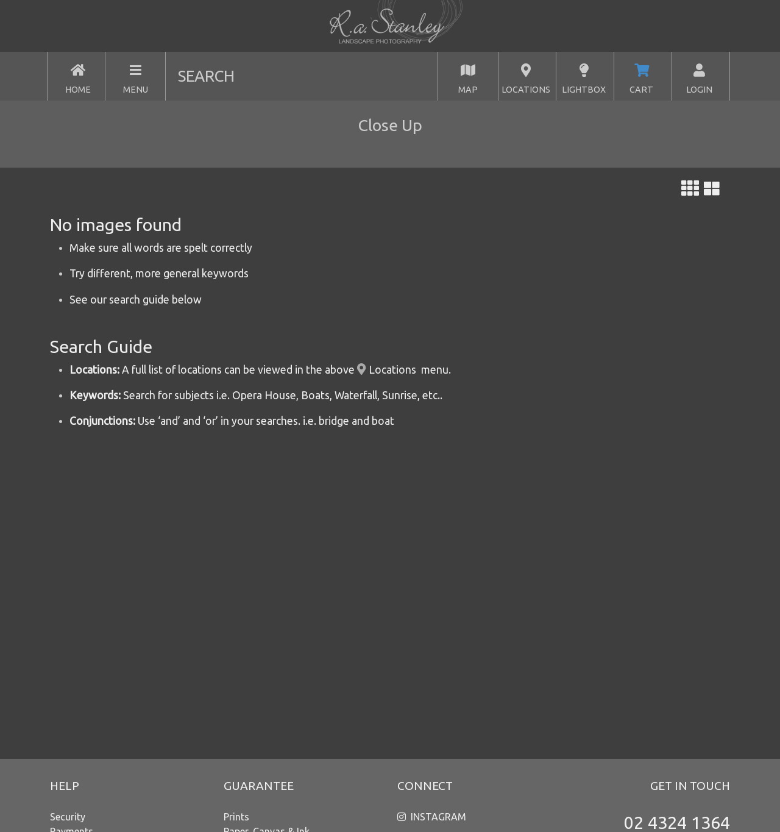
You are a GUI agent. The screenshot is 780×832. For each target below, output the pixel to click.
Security (67, 816)
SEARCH (206, 76)
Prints (236, 816)
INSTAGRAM (438, 816)
